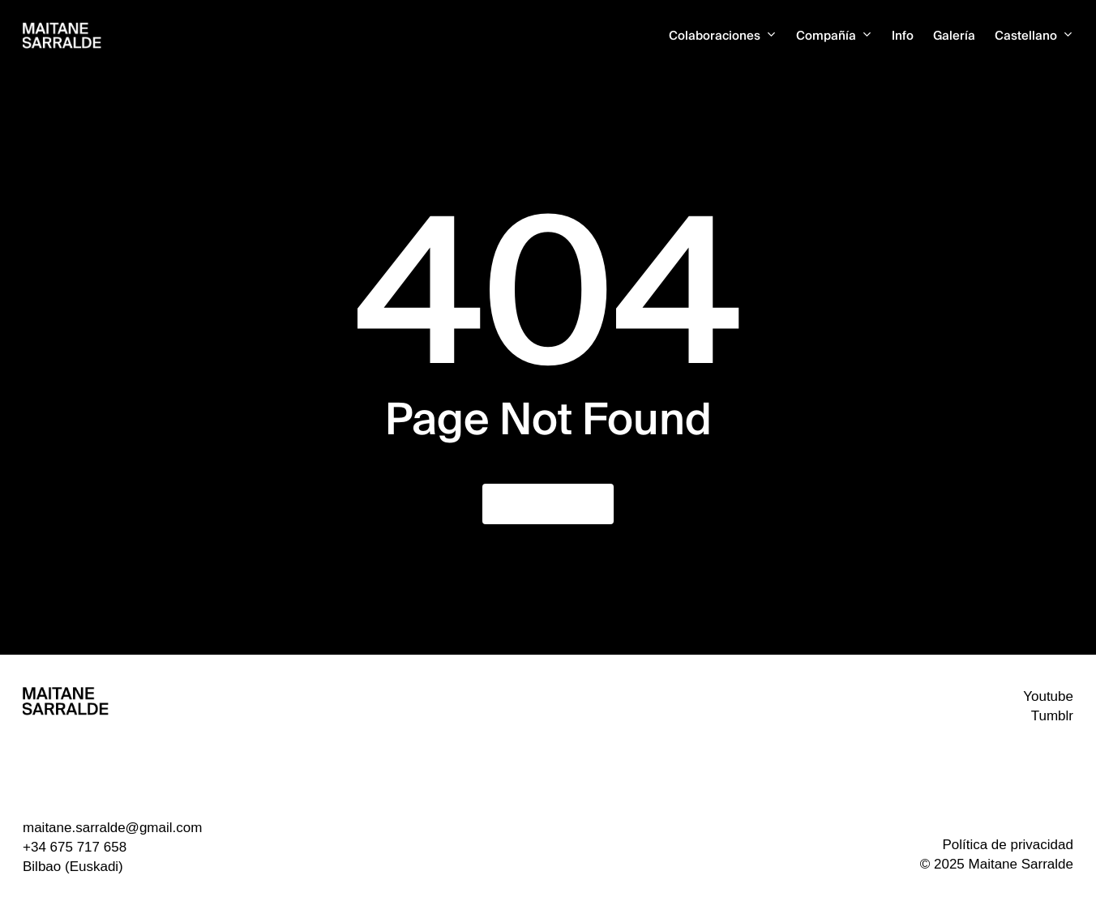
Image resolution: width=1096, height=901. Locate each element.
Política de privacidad (1007, 844)
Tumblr (1052, 716)
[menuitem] (1034, 36)
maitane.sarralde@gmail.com (112, 827)
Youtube (1048, 696)
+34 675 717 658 (74, 847)
